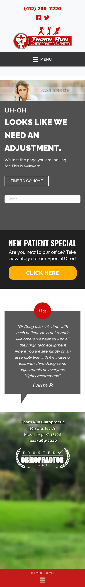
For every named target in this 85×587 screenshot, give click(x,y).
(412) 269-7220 (42, 8)
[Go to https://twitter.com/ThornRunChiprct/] (47, 18)
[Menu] (42, 580)
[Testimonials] (42, 348)
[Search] (42, 199)
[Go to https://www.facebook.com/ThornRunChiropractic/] (38, 18)
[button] (27, 181)
